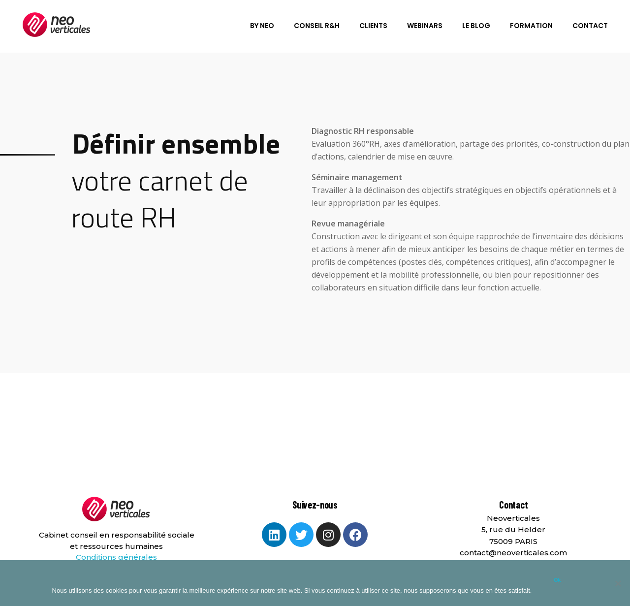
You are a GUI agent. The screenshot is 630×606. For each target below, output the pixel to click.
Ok (557, 580)
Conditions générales (116, 557)
